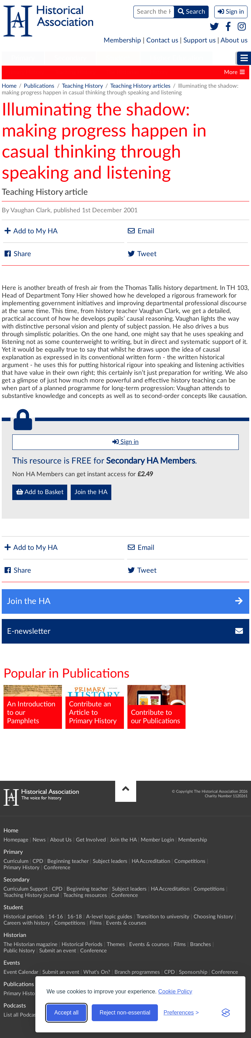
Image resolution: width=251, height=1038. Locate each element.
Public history (19, 950)
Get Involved (91, 840)
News (39, 840)
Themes (116, 944)
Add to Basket (39, 491)
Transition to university (163, 916)
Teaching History (75, 72)
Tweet (141, 254)
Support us (199, 40)
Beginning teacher (68, 861)
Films (96, 923)
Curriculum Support (26, 889)
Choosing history (213, 916)
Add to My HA (30, 231)
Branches (200, 944)
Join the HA (91, 492)
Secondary (70, 58)
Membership (122, 40)
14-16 (55, 916)
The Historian (122, 72)
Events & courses (126, 923)
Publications (39, 86)
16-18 (74, 916)
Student (118, 58)
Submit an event (57, 950)
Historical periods (24, 916)
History (159, 72)
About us (234, 40)
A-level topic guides (109, 916)
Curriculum (16, 861)
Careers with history (27, 923)
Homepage (16, 840)
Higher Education (176, 58)
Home (9, 86)
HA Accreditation (151, 861)
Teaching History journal (31, 895)
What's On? (96, 972)
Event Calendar (21, 972)
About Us (61, 840)
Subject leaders (110, 861)
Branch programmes (137, 972)
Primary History (24, 72)
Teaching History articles (140, 86)
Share (17, 254)
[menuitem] (22, 59)
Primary (23, 58)
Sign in (125, 441)
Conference (57, 867)
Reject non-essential (124, 1013)
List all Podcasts (22, 1015)
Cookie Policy (175, 991)
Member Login (157, 840)
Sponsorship (193, 972)
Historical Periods (82, 944)
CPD (38, 861)
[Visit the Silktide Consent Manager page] (225, 1012)
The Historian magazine (30, 944)
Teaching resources (85, 895)
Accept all (66, 1013)
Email (140, 231)
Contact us (162, 40)
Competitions (189, 861)
